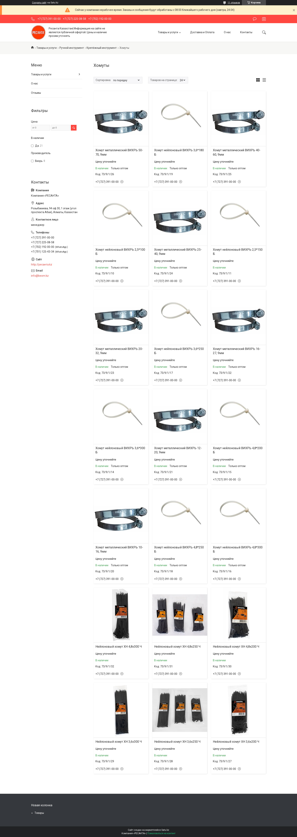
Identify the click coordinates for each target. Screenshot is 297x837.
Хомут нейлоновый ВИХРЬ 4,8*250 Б (179, 549)
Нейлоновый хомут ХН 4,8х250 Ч (177, 646)
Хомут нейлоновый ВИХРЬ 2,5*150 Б (238, 252)
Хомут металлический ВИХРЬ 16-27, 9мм (236, 351)
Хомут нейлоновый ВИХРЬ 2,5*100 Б (120, 252)
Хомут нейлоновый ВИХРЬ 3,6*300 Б (120, 450)
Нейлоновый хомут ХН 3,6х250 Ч (177, 741)
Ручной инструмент (71, 47)
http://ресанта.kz (41, 264)
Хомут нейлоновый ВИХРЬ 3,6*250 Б (179, 351)
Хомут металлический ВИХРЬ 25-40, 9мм (178, 252)
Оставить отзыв (254, 19)
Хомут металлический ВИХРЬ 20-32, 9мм (119, 351)
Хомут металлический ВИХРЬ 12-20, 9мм (178, 450)
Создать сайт (39, 2)
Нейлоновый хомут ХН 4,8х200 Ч (236, 646)
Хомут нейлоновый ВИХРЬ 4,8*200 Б (238, 450)
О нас (227, 32)
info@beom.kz (40, 275)
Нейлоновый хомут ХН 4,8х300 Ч (118, 646)
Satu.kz (165, 830)
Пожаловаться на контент (161, 833)
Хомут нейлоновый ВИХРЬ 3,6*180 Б (179, 152)
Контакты (246, 32)
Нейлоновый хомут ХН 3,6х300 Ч (118, 741)
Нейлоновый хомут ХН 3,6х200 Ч (236, 741)
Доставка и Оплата (202, 32)
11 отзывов (234, 2)
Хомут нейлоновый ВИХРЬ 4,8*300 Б (238, 549)
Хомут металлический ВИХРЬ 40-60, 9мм (236, 152)
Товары (39, 812)
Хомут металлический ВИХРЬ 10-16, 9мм (119, 549)
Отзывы (36, 92)
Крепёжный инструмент (102, 47)
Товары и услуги (168, 32)
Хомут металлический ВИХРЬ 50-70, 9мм (119, 152)
